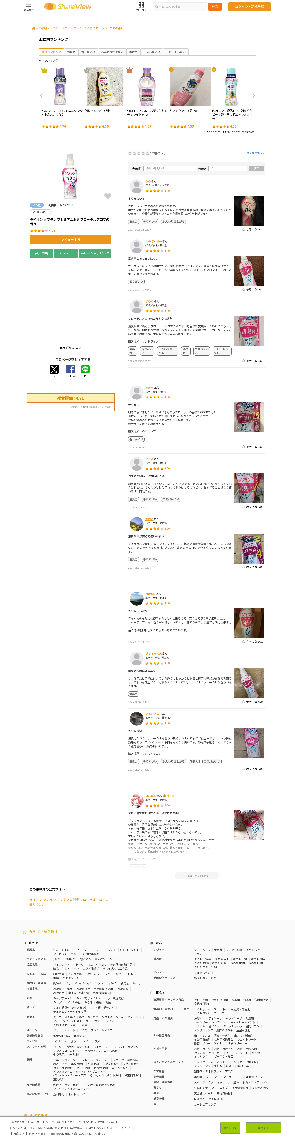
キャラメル (134, 978)
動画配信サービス (164, 939)
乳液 (229, 1027)
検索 (215, 7)
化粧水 (218, 1027)
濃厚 (40, 1094)
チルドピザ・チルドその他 (69, 973)
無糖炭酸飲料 (111, 1025)
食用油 (125, 945)
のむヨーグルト (129, 911)
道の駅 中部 (201, 924)
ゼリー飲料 (83, 1029)
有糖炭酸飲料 (131, 1025)
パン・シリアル (36, 920)
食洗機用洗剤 (202, 965)
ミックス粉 (75, 935)
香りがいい (88, 52)
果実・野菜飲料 (63, 1029)
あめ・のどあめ (88, 978)
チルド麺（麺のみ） (102, 969)
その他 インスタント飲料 (105, 1037)
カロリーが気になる (155, 1086)
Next (252, 95)
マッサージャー (232, 1038)
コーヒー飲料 (120, 1029)
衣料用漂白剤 (219, 961)
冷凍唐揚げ (83, 950)
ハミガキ (199, 987)
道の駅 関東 (258, 920)
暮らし (157, 1049)
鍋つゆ (137, 945)
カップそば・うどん (88, 959)
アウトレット (254, 911)
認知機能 (170, 1090)
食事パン (71, 920)
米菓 (84, 986)
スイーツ (32, 991)
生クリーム (80, 911)
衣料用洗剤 (201, 961)
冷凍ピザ (58, 954)
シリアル (114, 920)
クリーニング (219, 1049)
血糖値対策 (71, 1090)
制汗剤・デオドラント (208, 1033)
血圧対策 (55, 1090)
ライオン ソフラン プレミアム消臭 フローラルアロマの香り (87, 28)
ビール (57, 1008)
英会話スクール (203, 1054)
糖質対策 (133, 1086)
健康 (121, 1086)
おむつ (256, 1014)
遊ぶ (159, 904)
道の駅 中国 (237, 924)
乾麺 (108, 963)
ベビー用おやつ (223, 1010)
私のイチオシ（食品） (67, 1046)
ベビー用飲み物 (247, 1010)
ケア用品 (159, 1032)
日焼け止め (242, 1027)
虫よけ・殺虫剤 (244, 997)
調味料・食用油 (36, 944)
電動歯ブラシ (254, 1038)
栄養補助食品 (61, 997)
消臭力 (71, 52)
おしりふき (201, 1018)
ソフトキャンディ (113, 978)
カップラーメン (63, 959)
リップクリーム (203, 1023)
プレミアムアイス (101, 991)
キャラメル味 (99, 1094)
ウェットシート (247, 1000)
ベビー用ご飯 (202, 1010)
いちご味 (28, 1094)
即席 (29, 959)
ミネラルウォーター (65, 1021)
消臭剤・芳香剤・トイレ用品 (171, 970)
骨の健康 (254, 1086)
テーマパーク (202, 911)
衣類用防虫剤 (202, 1000)
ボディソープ (214, 979)
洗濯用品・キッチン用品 (168, 961)
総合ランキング (51, 52)
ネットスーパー (77, 1055)
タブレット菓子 (72, 982)
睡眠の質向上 (125, 1090)
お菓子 (31, 978)
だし (68, 945)
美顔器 (198, 1038)
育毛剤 (229, 1033)
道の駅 (157, 920)
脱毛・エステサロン (255, 1044)
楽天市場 (41, 253)
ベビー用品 (160, 1010)
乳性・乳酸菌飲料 (73, 1025)
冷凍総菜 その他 (104, 950)
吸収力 (133, 52)
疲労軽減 (40, 1090)
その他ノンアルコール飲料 (101, 1012)
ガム (88, 982)
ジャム (113, 945)
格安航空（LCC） (219, 1060)
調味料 (57, 945)
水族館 (218, 911)
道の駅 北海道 (202, 920)
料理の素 (58, 935)
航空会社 (159, 1060)
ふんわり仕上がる (112, 52)
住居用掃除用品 (223, 1000)
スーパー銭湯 (234, 911)
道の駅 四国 (255, 924)
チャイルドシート (237, 1014)
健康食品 (79, 997)
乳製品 (31, 911)
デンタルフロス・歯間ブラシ (241, 987)
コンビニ (32, 1002)
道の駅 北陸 (240, 920)
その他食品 (33, 1046)
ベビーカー (215, 1014)
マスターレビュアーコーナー (71, 1050)
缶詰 (56, 939)
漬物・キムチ (61, 930)
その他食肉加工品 (121, 926)
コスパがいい (152, 52)
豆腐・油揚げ (91, 930)
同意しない (230, 1128)
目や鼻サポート (244, 1090)
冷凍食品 (32, 950)
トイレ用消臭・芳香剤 (236, 970)
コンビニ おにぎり (64, 1002)
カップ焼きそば (114, 959)
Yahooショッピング (95, 253)
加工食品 (32, 926)
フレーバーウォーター (95, 1021)
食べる (34, 904)
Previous (42, 95)
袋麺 (99, 963)
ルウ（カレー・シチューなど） (104, 935)
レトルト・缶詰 (36, 935)
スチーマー (213, 1038)
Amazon (66, 253)
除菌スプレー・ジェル (208, 1004)
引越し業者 (201, 1049)
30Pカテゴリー (55, 1086)
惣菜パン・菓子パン (93, 920)
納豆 (76, 930)
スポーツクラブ (203, 1044)
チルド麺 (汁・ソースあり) (69, 969)
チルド (31, 969)
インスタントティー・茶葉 (69, 1037)
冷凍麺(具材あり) (78, 954)
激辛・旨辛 (54, 1094)
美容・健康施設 (163, 1043)
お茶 (56, 1025)
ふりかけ (100, 945)
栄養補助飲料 (132, 1037)
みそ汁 (88, 963)
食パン (57, 920)
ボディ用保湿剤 (249, 1023)
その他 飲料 (101, 1029)
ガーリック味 (119, 1094)
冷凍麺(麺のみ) (102, 954)
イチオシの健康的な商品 (100, 1046)
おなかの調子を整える (185, 1086)
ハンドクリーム (226, 1023)
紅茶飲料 (93, 1025)
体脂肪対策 (229, 1086)
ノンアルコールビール (67, 1012)
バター (75, 915)
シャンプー (201, 983)
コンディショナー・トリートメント (233, 983)
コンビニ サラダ (90, 1002)
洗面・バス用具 (163, 979)
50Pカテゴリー (77, 1086)
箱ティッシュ (202, 997)
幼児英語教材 (225, 1054)
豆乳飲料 (58, 1040)
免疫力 (27, 1090)
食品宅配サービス (38, 1055)
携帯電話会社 (240, 1049)
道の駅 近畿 (219, 924)
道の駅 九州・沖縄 (205, 928)
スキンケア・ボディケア (168, 1023)
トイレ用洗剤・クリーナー (210, 974)
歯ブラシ (214, 987)
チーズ (95, 911)
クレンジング (202, 1027)
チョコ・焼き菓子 (64, 978)
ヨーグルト (109, 911)
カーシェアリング (205, 1065)
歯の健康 (87, 1090)
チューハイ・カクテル (125, 1008)
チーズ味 (69, 1094)
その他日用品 (161, 997)
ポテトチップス (104, 982)
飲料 (29, 1021)
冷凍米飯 (122, 950)
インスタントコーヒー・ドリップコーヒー (79, 1033)
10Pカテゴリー (32, 1086)
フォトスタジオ (203, 934)
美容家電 (159, 1038)
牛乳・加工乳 (61, 911)
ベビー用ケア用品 (222, 1018)
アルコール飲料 (36, 1008)
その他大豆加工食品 (115, 930)
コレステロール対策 (149, 1090)
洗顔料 (198, 979)
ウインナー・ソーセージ (68, 926)
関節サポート (223, 1090)
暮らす (161, 954)
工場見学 (199, 915)
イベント (159, 933)
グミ (56, 982)
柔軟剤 (42, 28)
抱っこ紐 (199, 1014)
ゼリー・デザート (64, 991)
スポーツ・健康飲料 (125, 1021)
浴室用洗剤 (243, 991)
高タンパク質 (210, 1086)
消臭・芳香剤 (222, 997)
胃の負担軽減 (188, 1090)
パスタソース (70, 939)
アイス (83, 991)
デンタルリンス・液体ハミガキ (213, 991)
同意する (263, 1128)
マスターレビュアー (103, 1086)
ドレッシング (82, 945)
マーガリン (60, 915)
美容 (242, 1086)
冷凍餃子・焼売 (63, 950)
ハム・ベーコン (97, 926)
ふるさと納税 (260, 1049)
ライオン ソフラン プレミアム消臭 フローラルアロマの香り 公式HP (69, 508)
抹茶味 (83, 1094)
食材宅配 (58, 1055)
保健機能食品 (35, 997)
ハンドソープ (234, 979)
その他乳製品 (91, 915)
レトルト (133, 935)
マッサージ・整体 (228, 1044)
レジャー (159, 911)
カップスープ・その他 (67, 963)
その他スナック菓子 (65, 986)
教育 (156, 1054)
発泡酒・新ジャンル (77, 1008)
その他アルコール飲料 (67, 1016)
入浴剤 (249, 979)
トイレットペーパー (206, 970)
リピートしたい (176, 52)
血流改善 (205, 1090)
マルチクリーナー (236, 1004)
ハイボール (100, 1008)
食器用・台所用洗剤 (255, 961)
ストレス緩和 (104, 1090)
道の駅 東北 (222, 920)
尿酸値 (262, 1090)
